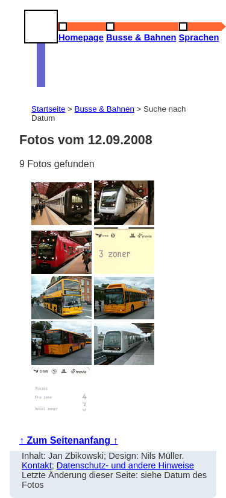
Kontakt (37, 465)
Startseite (48, 108)
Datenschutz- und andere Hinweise (125, 465)
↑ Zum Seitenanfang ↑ (68, 440)
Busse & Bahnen (104, 108)
